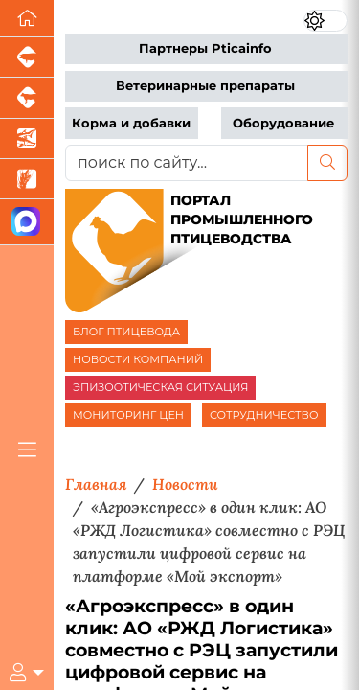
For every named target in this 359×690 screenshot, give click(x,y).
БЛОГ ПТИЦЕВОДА (126, 331)
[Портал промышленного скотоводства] (27, 98)
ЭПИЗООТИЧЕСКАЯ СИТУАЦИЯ (160, 387)
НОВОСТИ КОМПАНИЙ (138, 359)
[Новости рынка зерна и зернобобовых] (27, 179)
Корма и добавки (131, 123)
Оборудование (283, 123)
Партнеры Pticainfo (205, 48)
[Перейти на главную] (27, 18)
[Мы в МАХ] (27, 221)
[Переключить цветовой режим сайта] (325, 21)
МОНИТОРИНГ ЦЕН (128, 415)
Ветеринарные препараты (205, 86)
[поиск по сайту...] (186, 163)
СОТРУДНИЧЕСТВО (264, 415)
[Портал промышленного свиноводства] (27, 57)
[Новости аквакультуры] (27, 139)
